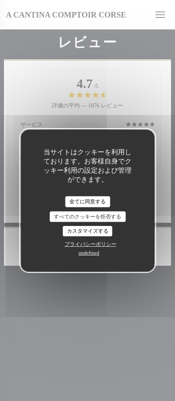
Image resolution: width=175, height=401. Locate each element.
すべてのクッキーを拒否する (87, 217)
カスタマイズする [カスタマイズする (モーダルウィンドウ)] (87, 231)
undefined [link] (89, 253)
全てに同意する (87, 201)
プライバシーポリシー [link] (90, 244)
